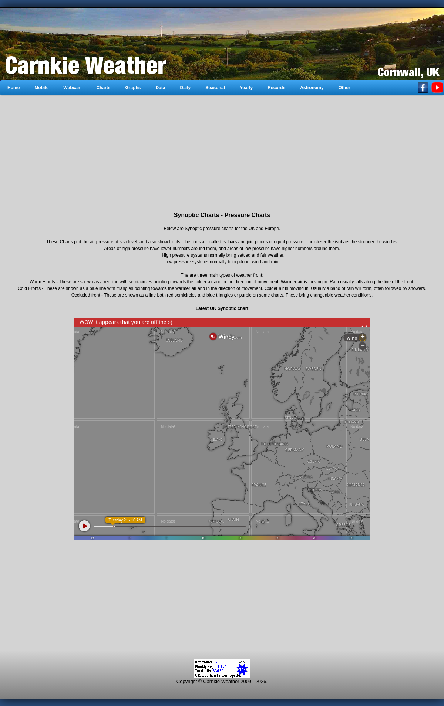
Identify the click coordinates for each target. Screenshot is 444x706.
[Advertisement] (222, 153)
